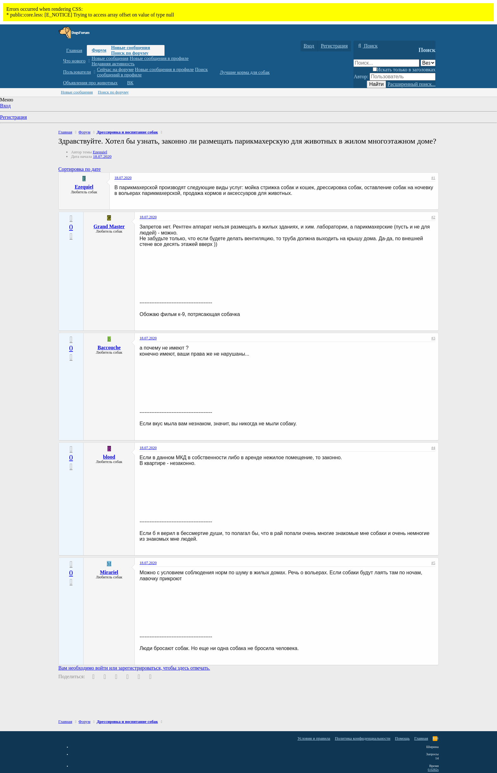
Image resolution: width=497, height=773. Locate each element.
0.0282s (433, 769)
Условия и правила (313, 738)
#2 (433, 217)
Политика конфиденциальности (362, 738)
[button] (89, 61)
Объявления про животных (90, 82)
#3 (433, 338)
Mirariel (109, 572)
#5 (433, 563)
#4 (433, 448)
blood (109, 457)
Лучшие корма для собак (244, 72)
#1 (433, 178)
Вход (5, 105)
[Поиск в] (428, 63)
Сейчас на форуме (115, 69)
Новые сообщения (130, 47)
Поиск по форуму (129, 52)
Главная (74, 50)
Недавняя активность (113, 63)
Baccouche (109, 347)
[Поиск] (367, 46)
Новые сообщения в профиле (159, 58)
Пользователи (77, 71)
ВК (130, 82)
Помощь (402, 738)
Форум (99, 50)
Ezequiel (100, 152)
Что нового (74, 60)
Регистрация (13, 117)
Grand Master (109, 226)
